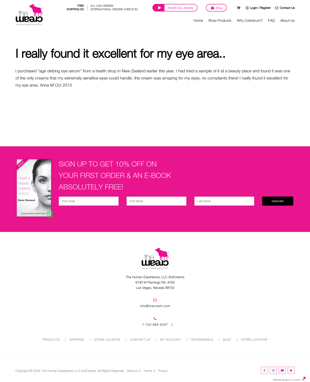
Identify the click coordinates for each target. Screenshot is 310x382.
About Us (287, 28)
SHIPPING (76, 339)
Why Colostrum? (250, 28)
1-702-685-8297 (155, 324)
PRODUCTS (51, 339)
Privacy (163, 370)
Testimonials (202, 339)
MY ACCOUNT (170, 339)
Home (198, 28)
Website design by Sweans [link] (289, 378)
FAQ (271, 28)
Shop (214, 15)
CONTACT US (140, 339)
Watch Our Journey (177, 15)
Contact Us (284, 15)
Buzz (227, 339)
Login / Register (256, 15)
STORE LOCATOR (107, 339)
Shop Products (219, 28)
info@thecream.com (155, 306)
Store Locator (254, 339)
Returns (132, 370)
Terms (148, 370)
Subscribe (277, 201)
